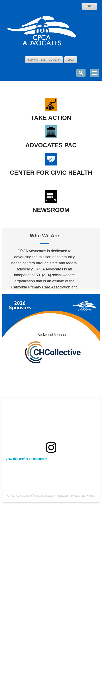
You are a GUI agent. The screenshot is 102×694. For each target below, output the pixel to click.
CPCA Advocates (18, 495)
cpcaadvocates (44, 495)
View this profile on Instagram (26, 458)
